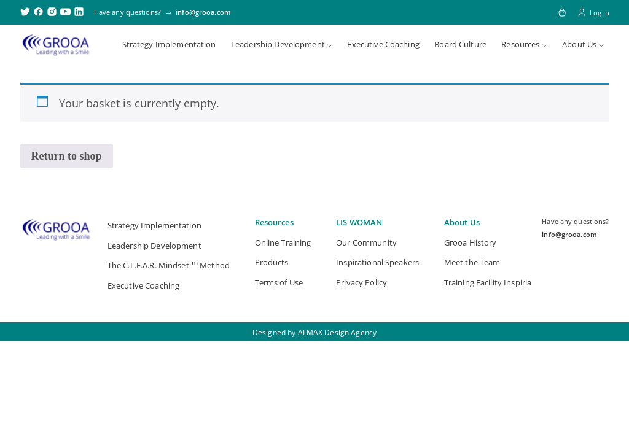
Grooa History (470, 242)
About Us (579, 44)
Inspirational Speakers (377, 262)
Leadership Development (278, 44)
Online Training (283, 242)
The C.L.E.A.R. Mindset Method (168, 264)
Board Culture (460, 44)
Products (272, 262)
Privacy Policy (361, 282)
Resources (520, 44)
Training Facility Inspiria (487, 282)
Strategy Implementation (169, 44)
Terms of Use (279, 282)
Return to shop (66, 156)
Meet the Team (472, 262)
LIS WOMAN (359, 222)
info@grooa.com (203, 12)
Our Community (366, 242)
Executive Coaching (383, 44)
